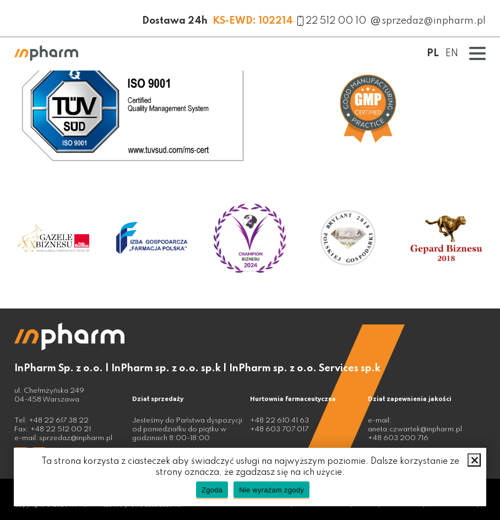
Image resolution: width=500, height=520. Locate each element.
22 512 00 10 (331, 21)
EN (451, 53)
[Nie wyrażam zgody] (474, 460)
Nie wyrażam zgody (271, 490)
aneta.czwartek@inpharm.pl (415, 429)
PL (433, 53)
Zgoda (212, 490)
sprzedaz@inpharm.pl (428, 21)
